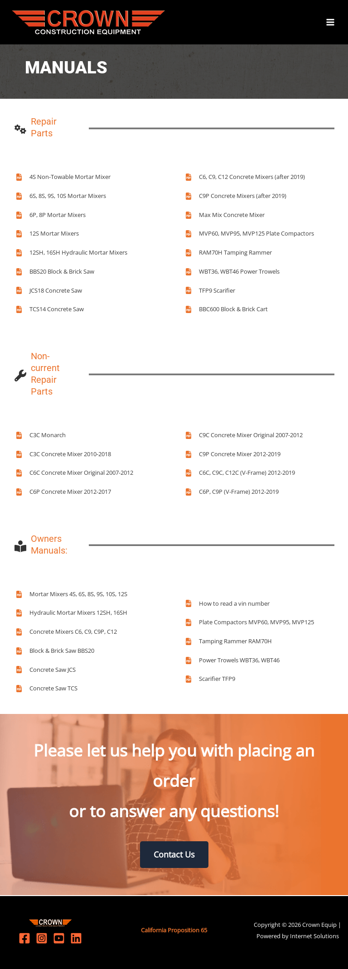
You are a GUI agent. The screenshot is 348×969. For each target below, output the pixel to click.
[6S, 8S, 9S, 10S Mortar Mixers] (61, 197)
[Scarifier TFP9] (210, 680)
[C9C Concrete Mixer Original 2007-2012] (243, 436)
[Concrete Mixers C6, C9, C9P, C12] (66, 633)
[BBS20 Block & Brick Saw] (55, 272)
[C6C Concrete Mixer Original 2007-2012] (74, 474)
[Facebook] (24, 938)
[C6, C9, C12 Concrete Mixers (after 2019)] (245, 178)
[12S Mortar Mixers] (47, 234)
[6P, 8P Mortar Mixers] (50, 215)
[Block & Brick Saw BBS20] (55, 652)
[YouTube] (59, 938)
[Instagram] (42, 938)
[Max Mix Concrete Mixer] (224, 215)
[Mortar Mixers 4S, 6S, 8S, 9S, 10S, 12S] (71, 595)
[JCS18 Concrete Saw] (49, 291)
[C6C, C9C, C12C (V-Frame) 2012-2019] (240, 474)
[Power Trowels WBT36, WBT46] (232, 661)
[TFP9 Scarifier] (210, 291)
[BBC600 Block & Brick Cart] (226, 310)
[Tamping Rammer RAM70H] (228, 642)
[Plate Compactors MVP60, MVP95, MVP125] (249, 623)
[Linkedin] (76, 938)
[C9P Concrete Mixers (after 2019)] (235, 197)
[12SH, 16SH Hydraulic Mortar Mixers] (71, 253)
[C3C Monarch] (41, 436)
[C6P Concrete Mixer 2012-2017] (63, 493)
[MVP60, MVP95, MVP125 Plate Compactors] (249, 234)
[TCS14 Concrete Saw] (50, 310)
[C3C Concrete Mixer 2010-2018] (63, 455)
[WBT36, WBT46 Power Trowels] (232, 272)
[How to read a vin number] (227, 604)
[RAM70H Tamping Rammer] (228, 253)
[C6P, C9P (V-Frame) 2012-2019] (231, 493)
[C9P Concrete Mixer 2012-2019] (232, 455)
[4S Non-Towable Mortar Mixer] (63, 178)
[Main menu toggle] (330, 22)
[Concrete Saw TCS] (46, 689)
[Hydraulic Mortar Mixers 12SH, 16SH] (71, 614)
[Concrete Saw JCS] (45, 670)
